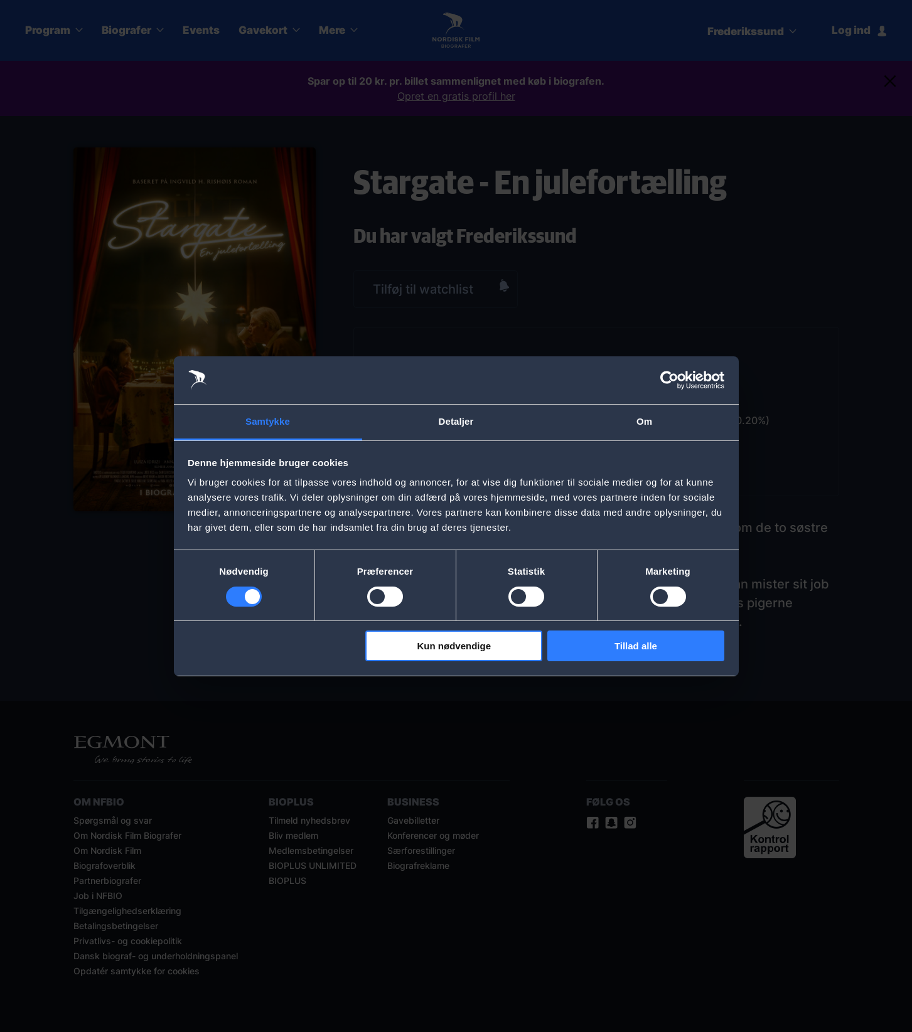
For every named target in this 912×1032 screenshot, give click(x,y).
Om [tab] (644, 421)
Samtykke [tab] (267, 421)
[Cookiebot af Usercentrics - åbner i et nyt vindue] (669, 380)
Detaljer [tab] (456, 421)
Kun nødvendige (454, 646)
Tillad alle (635, 646)
